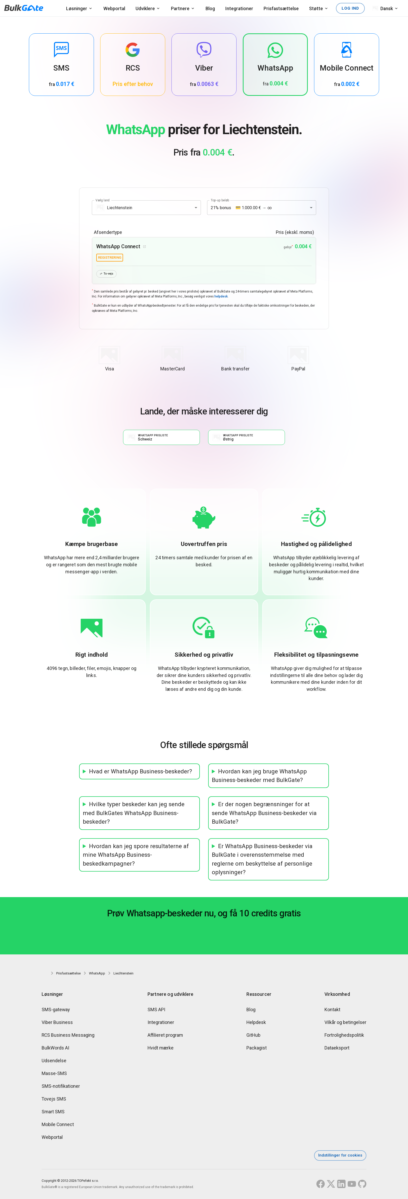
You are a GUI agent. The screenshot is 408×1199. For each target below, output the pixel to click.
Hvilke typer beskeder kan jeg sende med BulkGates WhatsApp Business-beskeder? (133, 814)
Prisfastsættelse (281, 8)
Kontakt (332, 1010)
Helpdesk (256, 1023)
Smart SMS (53, 1112)
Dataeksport (336, 1049)
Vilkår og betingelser (345, 1023)
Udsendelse (54, 1061)
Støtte (316, 8)
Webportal (114, 8)
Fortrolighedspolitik (344, 1036)
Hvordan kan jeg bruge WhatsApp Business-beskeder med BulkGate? (259, 777)
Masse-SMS (54, 1074)
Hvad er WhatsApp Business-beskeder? (140, 772)
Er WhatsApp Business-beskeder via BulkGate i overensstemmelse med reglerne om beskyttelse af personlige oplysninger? (262, 860)
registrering (109, 257)
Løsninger (76, 8)
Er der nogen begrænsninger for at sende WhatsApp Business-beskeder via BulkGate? (264, 814)
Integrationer (239, 8)
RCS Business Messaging (68, 1036)
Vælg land (102, 200)
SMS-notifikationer (61, 1087)
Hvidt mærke (161, 1049)
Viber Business (57, 1023)
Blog (210, 8)
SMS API (156, 1010)
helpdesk (221, 297)
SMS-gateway (56, 1010)
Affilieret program (165, 1036)
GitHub (253, 1036)
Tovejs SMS (54, 1100)
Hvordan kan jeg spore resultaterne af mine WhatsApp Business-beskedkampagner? (136, 856)
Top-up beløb (220, 200)
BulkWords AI (55, 1049)
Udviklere (145, 8)
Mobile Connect (58, 1125)
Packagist (256, 1049)
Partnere (180, 8)
